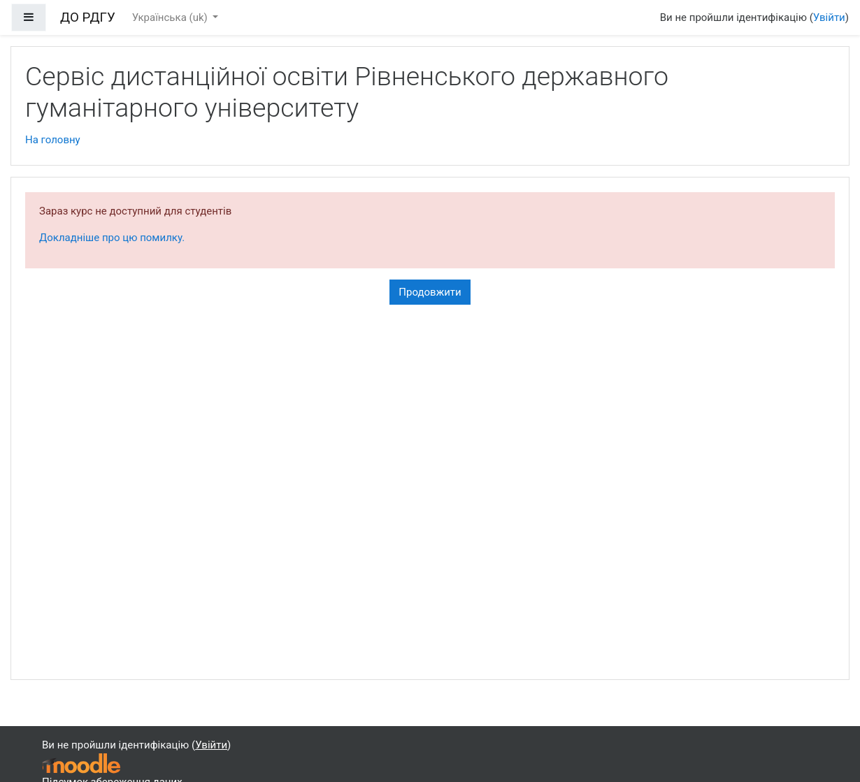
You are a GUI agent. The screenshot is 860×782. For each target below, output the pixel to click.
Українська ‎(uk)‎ (171, 17)
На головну (52, 139)
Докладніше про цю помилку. (112, 237)
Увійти (829, 17)
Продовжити (430, 292)
